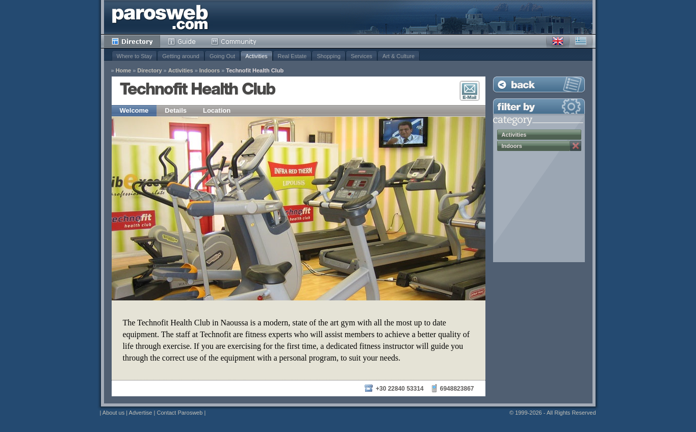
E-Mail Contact (469, 91)
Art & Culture (398, 56)
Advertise (140, 413)
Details (176, 110)
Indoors (209, 70)
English (558, 41)
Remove (575, 146)
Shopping (329, 56)
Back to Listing (539, 84)
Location (216, 110)
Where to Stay (134, 56)
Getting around (180, 56)
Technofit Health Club (254, 70)
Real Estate (292, 56)
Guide (181, 41)
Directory (132, 41)
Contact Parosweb (179, 413)
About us (113, 413)
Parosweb (160, 17)
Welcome (134, 110)
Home (124, 70)
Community (234, 41)
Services (361, 56)
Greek (581, 41)
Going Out (222, 56)
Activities (256, 56)
